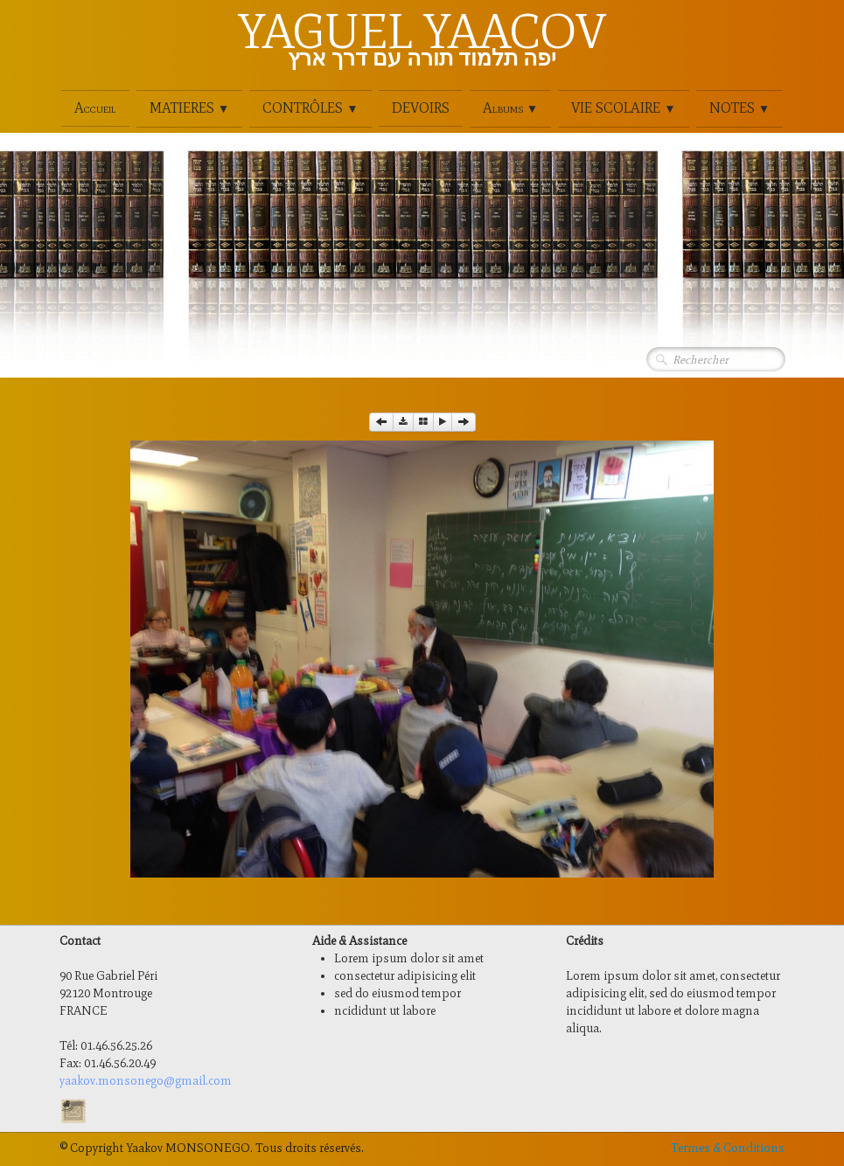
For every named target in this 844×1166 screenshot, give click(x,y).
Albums (510, 108)
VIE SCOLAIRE (623, 108)
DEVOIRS (421, 108)
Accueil (95, 108)
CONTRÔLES (310, 108)
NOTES (739, 108)
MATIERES (189, 108)
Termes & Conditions (728, 1148)
